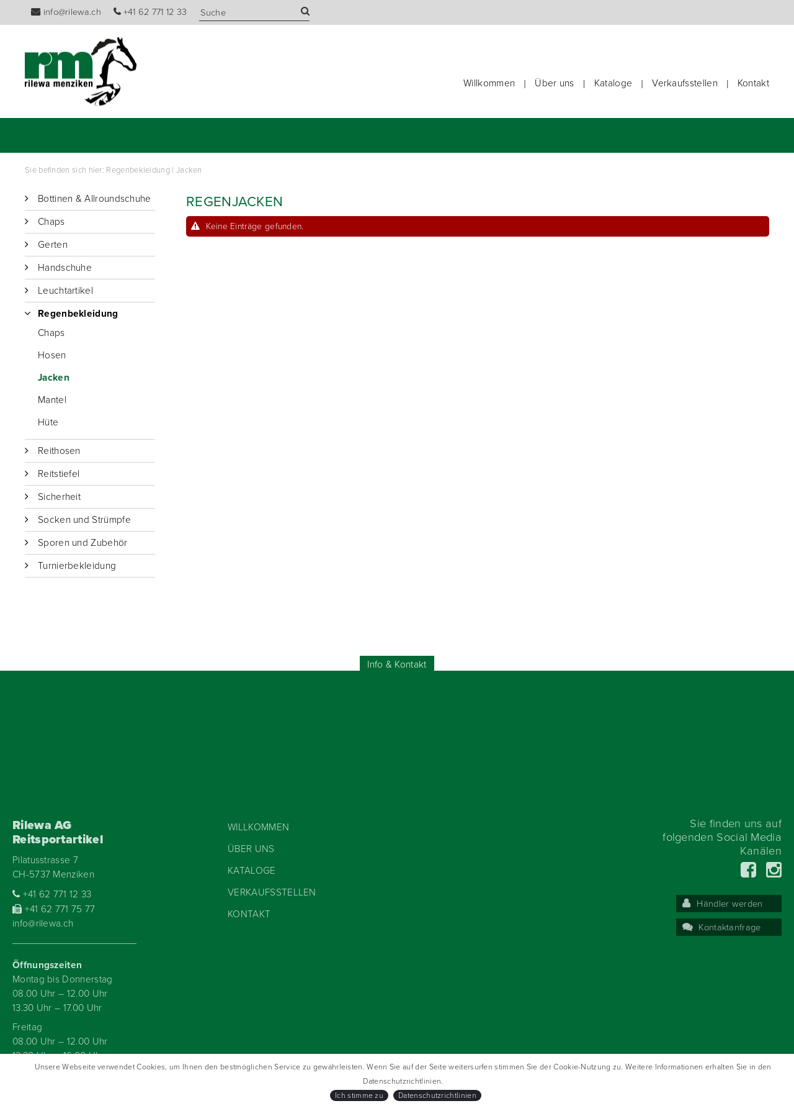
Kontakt (753, 83)
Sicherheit (59, 496)
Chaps (51, 221)
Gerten (53, 244)
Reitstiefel (58, 473)
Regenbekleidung (138, 170)
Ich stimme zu (359, 1095)
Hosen (52, 355)
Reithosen (59, 450)
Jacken (189, 170)
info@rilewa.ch (66, 12)
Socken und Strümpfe (84, 519)
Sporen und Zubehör (83, 542)
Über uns (554, 83)
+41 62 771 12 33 (150, 12)
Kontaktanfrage (721, 927)
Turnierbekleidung (77, 565)
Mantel (52, 400)
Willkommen (489, 83)
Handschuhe (65, 267)
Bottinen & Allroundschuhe (94, 198)
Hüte (48, 422)
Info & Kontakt (396, 664)
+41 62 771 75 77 (54, 909)
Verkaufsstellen (685, 83)
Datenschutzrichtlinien (437, 1095)
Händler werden (722, 904)
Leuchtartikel (65, 290)
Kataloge (613, 83)
